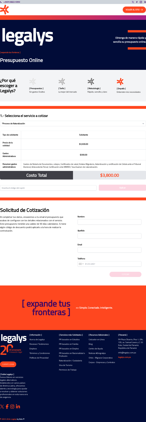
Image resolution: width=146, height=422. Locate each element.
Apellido (81, 230)
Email (80, 244)
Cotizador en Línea (97, 339)
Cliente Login (8, 364)
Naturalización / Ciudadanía (70, 360)
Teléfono (81, 258)
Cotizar (125, 274)
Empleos (33, 348)
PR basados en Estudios (69, 339)
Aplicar (122, 187)
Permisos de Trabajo (68, 369)
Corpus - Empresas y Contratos (102, 362)
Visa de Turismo (65, 365)
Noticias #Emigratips (97, 353)
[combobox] (81, 263)
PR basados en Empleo (69, 348)
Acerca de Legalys (37, 339)
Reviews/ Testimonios (39, 344)
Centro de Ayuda (96, 348)
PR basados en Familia (68, 344)
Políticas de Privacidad (39, 357)
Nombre (81, 216)
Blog (91, 344)
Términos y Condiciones (40, 353)
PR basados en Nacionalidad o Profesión (72, 354)
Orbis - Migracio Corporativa (100, 357)
